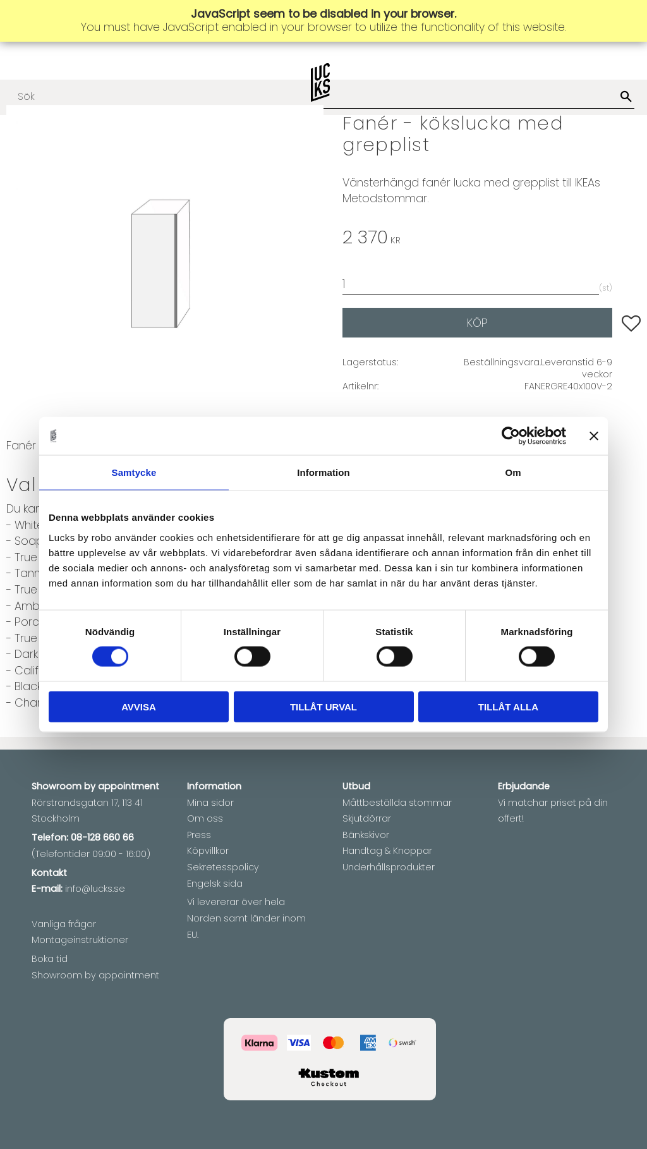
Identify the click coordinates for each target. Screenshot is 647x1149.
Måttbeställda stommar (397, 802)
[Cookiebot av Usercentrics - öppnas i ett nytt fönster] (511, 436)
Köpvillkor (208, 850)
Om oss (205, 818)
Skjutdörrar (366, 818)
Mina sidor (210, 802)
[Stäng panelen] (594, 436)
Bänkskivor (365, 835)
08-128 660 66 (102, 837)
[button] (631, 323)
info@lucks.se (95, 888)
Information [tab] (323, 472)
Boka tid (50, 958)
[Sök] (626, 97)
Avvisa (138, 706)
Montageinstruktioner (80, 939)
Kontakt (49, 872)
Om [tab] (513, 472)
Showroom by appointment (95, 975)
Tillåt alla (508, 706)
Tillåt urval (323, 706)
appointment (128, 786)
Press (199, 835)
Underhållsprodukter (388, 867)
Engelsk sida (215, 883)
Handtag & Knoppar (387, 850)
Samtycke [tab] (134, 472)
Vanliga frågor (64, 924)
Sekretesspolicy (223, 867)
